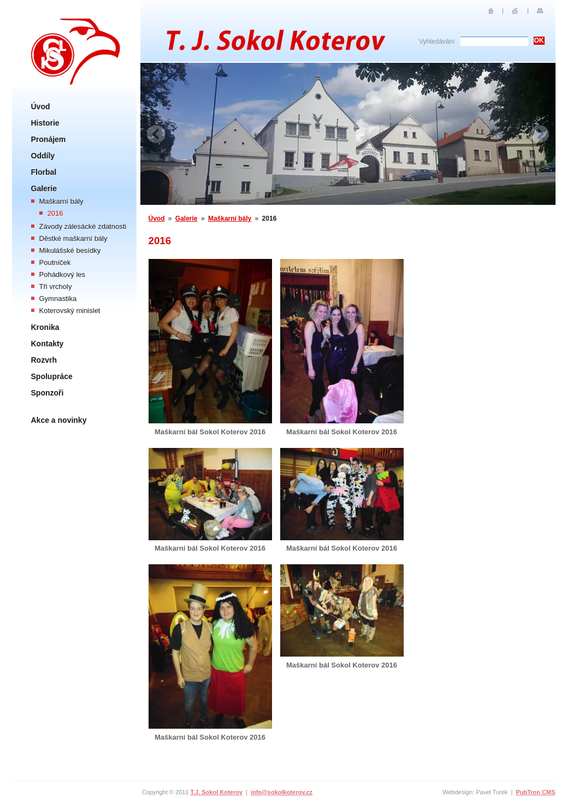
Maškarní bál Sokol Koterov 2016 (210, 432)
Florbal (44, 172)
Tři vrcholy (55, 286)
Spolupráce (52, 376)
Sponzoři (47, 392)
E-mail (515, 11)
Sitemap (540, 11)
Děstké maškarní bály (73, 238)
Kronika (45, 327)
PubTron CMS (535, 792)
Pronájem (48, 139)
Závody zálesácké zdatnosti (83, 226)
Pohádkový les (62, 274)
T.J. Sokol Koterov (216, 792)
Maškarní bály (61, 201)
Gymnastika (58, 298)
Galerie (44, 188)
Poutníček (55, 262)
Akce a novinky (59, 420)
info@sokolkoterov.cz (281, 792)
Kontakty (47, 343)
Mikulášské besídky (70, 250)
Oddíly (43, 155)
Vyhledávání (437, 41)
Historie (45, 123)
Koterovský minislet (70, 310)
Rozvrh (44, 360)
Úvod (40, 106)
